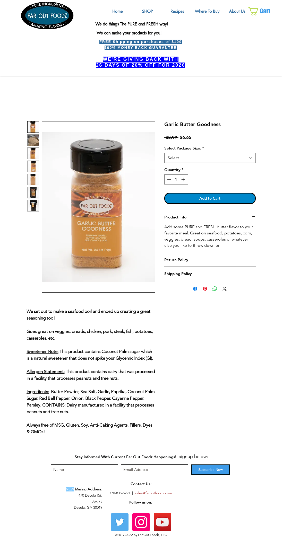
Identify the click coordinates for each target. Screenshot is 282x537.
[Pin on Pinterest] (205, 289)
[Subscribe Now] (210, 469)
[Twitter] (120, 522)
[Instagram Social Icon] (141, 522)
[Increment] (183, 179)
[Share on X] (224, 289)
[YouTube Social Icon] (162, 522)
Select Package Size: (184, 148)
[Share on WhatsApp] (215, 289)
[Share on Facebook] (195, 289)
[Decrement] (168, 179)
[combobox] (210, 158)
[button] (263, 11)
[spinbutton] (176, 179)
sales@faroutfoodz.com (153, 493)
